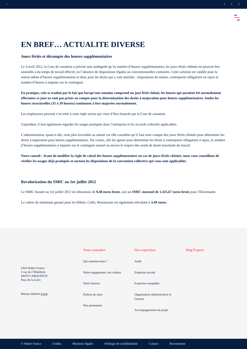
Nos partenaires (92, 305)
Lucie (44, 294)
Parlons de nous (93, 294)
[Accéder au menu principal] (237, 17)
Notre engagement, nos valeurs (102, 272)
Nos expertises (144, 250)
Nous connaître (94, 250)
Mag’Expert (195, 250)
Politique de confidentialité (121, 344)
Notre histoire (91, 283)
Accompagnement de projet (151, 310)
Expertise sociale (144, 272)
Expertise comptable (146, 283)
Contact (154, 344)
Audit (137, 261)
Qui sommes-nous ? (95, 261)
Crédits (56, 344)
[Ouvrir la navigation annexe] (7, 4)
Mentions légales (83, 344)
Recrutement (177, 344)
